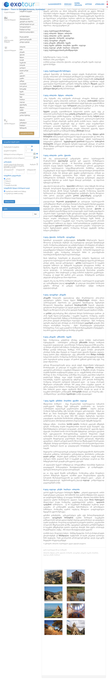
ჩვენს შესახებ (78, 4)
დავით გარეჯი (24, 70)
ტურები (67, 4)
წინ (35, 214)
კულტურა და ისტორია (26, 21)
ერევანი (22, 52)
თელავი (22, 102)
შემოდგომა (23, 128)
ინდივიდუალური (25, 19)
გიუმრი (22, 78)
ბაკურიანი (23, 62)
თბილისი (22, 47)
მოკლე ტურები (24, 37)
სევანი (22, 91)
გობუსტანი (23, 112)
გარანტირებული (25, 16)
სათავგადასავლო (25, 27)
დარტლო (23, 68)
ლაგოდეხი (23, 83)
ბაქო (21, 49)
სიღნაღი (22, 99)
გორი (21, 73)
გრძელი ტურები (25, 42)
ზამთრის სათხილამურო (27, 32)
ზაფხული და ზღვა (25, 29)
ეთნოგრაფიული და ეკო (27, 24)
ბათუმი (22, 60)
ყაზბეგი (22, 81)
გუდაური (22, 76)
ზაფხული (22, 125)
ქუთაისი (22, 55)
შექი (21, 97)
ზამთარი (22, 120)
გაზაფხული (23, 122)
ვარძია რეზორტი (25, 115)
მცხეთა (22, 57)
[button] (26, 133)
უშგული (22, 107)
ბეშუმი (22, 110)
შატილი (22, 94)
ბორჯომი (22, 65)
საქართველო (54, 4)
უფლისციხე (23, 105)
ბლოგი (88, 4)
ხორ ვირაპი (23, 86)
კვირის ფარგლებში (26, 39)
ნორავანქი (23, 89)
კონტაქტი (99, 4)
